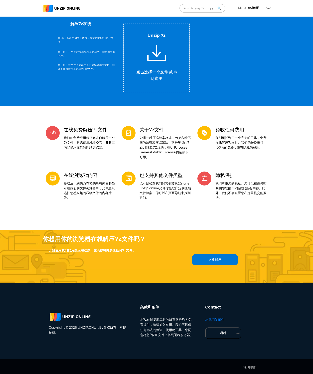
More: (248, 8)
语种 (223, 333)
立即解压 (215, 260)
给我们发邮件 (214, 319)
